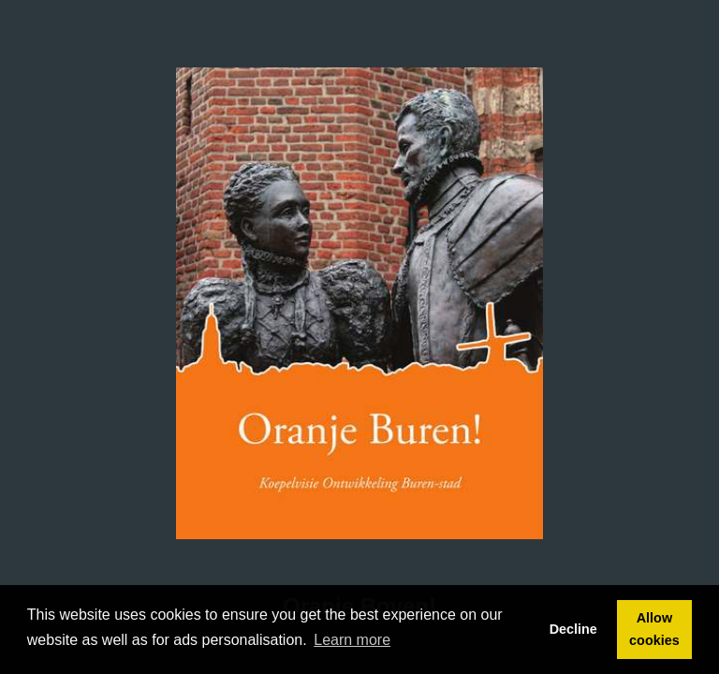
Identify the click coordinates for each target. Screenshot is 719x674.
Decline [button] (573, 629)
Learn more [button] (352, 640)
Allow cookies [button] (654, 629)
